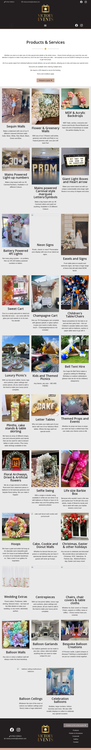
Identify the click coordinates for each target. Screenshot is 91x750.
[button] (9, 2)
